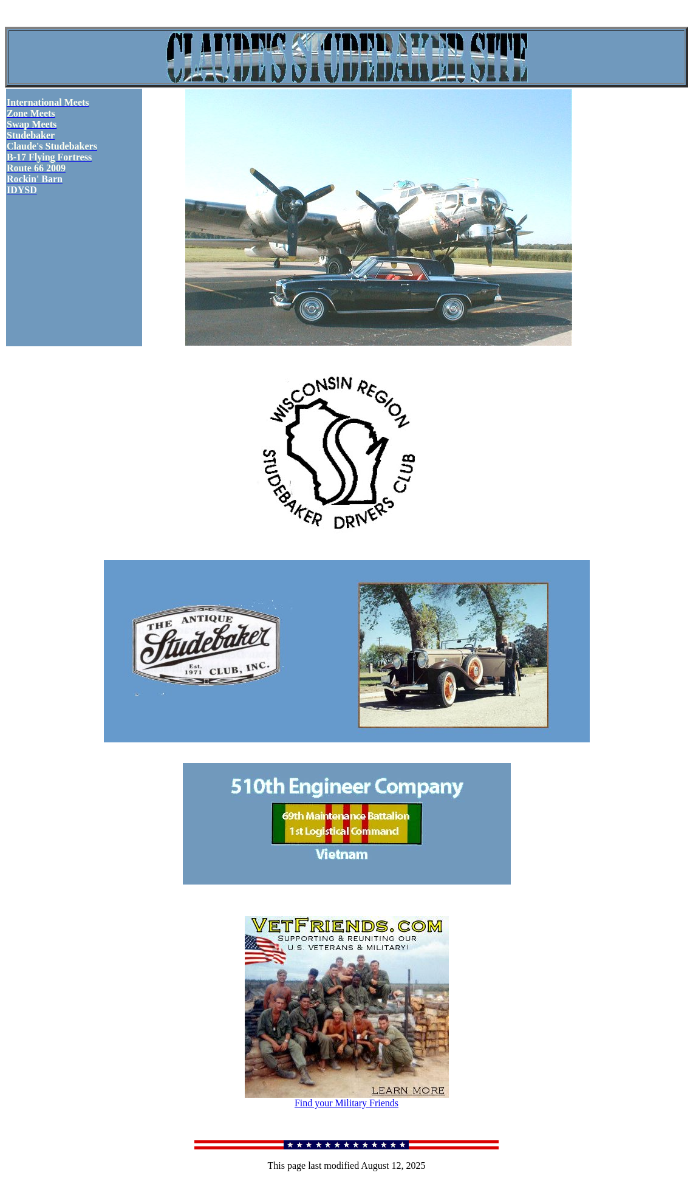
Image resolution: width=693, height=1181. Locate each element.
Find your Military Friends (347, 1098)
